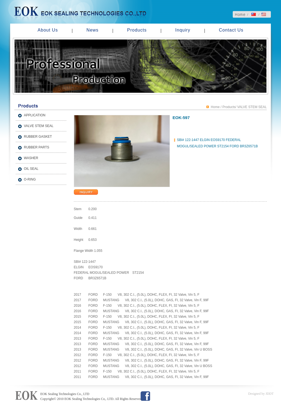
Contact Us (231, 30)
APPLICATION (34, 115)
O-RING (30, 179)
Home (215, 107)
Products (137, 30)
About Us (48, 30)
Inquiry (182, 30)
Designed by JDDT (261, 394)
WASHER (31, 158)
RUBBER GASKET (38, 137)
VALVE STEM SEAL (39, 126)
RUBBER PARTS (36, 147)
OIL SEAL (31, 169)
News (92, 30)
